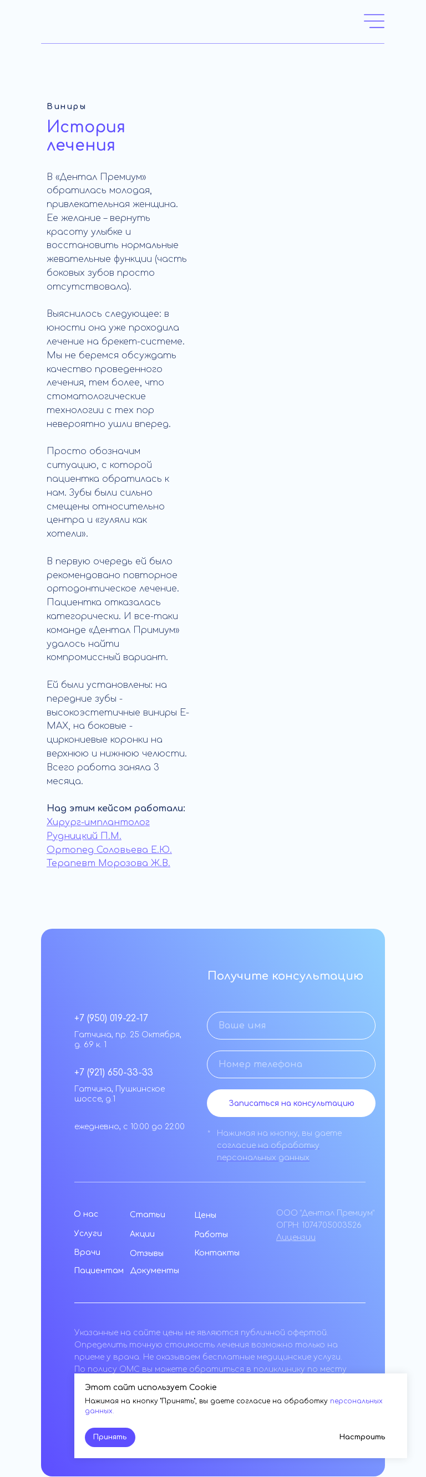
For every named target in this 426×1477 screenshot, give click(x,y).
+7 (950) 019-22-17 (111, 1018)
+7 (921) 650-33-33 (113, 1073)
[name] (291, 1025)
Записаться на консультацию (291, 1103)
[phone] (291, 1064)
